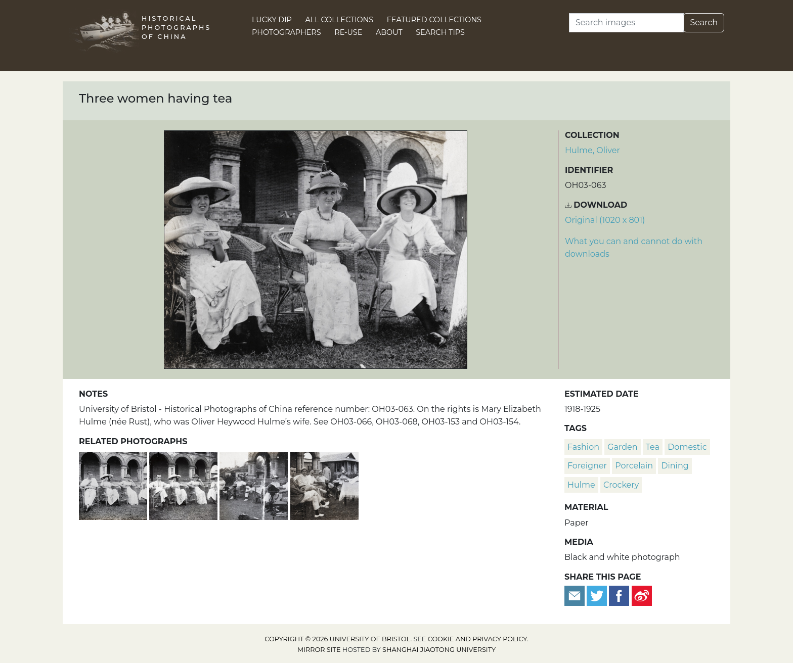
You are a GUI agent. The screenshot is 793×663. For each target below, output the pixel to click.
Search (704, 22)
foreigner (587, 465)
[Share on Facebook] (619, 595)
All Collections (339, 19)
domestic (687, 447)
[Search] (626, 22)
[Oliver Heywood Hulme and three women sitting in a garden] (114, 484)
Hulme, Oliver (592, 150)
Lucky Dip (272, 19)
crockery (621, 485)
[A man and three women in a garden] (184, 484)
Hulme (581, 485)
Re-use (348, 32)
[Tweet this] (598, 595)
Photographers (286, 32)
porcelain (634, 465)
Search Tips (440, 32)
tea (652, 447)
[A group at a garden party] (324, 484)
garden (622, 447)
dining (674, 465)
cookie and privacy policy (477, 639)
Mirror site (319, 649)
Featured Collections (434, 19)
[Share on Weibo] (642, 595)
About (389, 32)
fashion (583, 447)
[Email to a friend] (575, 595)
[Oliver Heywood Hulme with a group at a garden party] (254, 484)
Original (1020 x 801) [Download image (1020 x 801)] (605, 220)
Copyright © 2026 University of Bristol (337, 639)
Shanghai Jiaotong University (439, 649)
